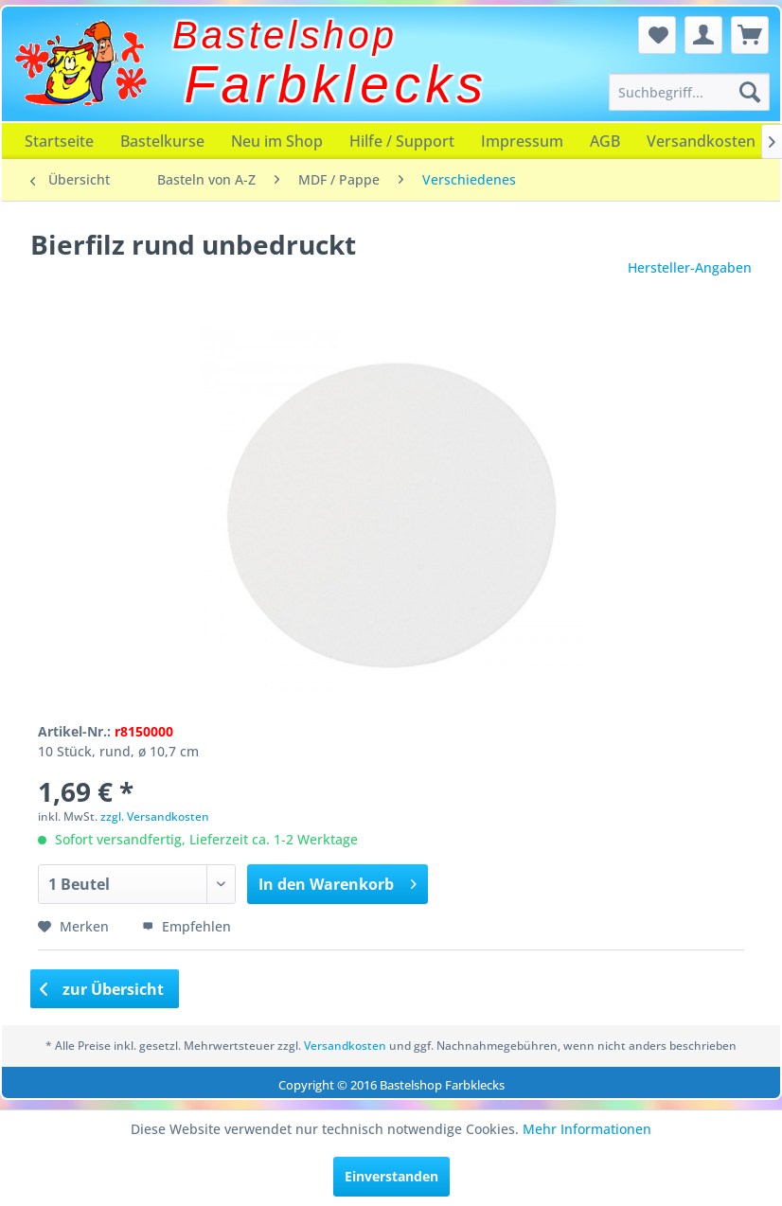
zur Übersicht (102, 989)
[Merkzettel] (657, 35)
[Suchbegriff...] (689, 92)
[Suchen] (750, 92)
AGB (605, 141)
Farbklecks (337, 84)
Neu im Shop (277, 141)
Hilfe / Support (401, 141)
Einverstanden (391, 1176)
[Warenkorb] (750, 35)
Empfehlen (186, 926)
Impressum (522, 141)
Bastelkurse (162, 141)
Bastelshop (285, 35)
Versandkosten (701, 141)
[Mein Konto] (703, 35)
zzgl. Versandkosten (154, 816)
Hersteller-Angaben (690, 267)
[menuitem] (689, 92)
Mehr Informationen (587, 1129)
